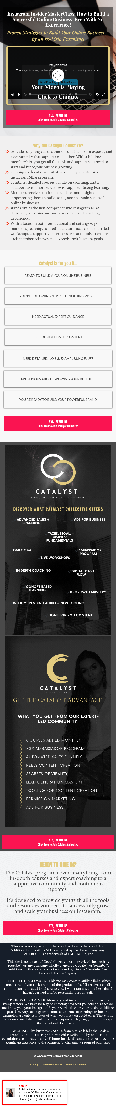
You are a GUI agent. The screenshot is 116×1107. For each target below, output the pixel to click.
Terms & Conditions (76, 1064)
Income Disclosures (52, 1064)
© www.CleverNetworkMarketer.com (58, 1056)
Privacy (34, 1064)
